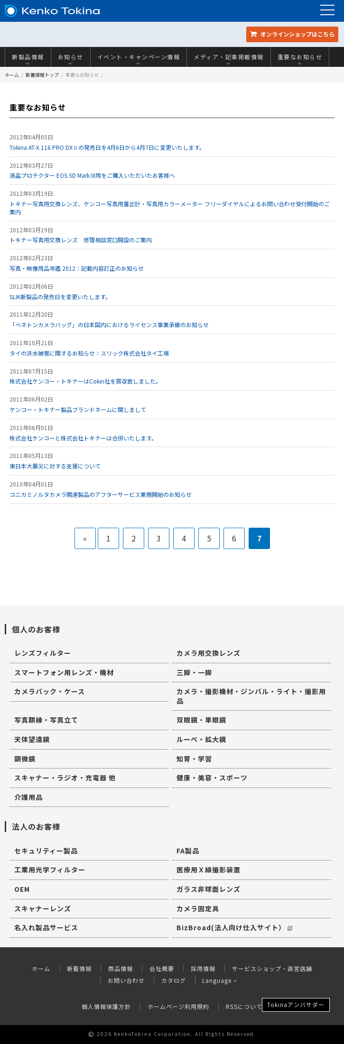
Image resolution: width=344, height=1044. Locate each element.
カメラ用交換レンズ (209, 653)
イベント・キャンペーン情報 (138, 59)
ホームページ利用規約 (178, 1006)
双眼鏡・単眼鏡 (201, 719)
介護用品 (28, 797)
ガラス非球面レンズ (209, 889)
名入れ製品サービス (46, 927)
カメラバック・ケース (49, 691)
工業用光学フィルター (49, 869)
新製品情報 (28, 59)
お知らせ (71, 59)
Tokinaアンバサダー (296, 1004)
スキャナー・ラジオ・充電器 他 (65, 777)
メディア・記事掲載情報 (229, 59)
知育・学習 (194, 758)
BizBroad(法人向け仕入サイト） (234, 927)
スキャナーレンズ (42, 908)
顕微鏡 (25, 758)
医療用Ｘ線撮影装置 (209, 869)
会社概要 (161, 968)
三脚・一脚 (194, 672)
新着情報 (79, 968)
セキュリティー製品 (46, 850)
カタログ (173, 980)
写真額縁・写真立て (46, 719)
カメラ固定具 (198, 908)
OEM (22, 889)
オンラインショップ (292, 34)
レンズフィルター (42, 653)
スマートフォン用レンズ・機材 (64, 672)
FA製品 (188, 850)
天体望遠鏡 (32, 739)
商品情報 (120, 968)
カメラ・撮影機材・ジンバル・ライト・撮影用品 (251, 696)
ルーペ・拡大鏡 (201, 739)
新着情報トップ (42, 74)
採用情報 (203, 968)
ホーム (12, 74)
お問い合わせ (125, 980)
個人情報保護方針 (106, 1006)
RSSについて (244, 1006)
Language (220, 980)
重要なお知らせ (300, 59)
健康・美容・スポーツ (212, 777)
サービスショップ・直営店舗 (272, 968)
